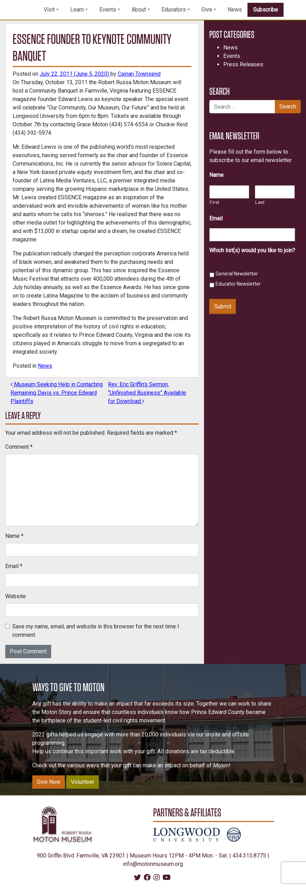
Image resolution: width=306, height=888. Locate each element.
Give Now (48, 782)
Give (206, 9)
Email (13, 566)
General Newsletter (237, 273)
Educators (173, 9)
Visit (49, 9)
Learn (77, 9)
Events (107, 9)
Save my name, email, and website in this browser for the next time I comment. (95, 630)
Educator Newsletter (238, 284)
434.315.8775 (249, 855)
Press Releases (243, 64)
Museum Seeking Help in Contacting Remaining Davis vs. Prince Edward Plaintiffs (57, 393)
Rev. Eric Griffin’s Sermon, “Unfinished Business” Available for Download (147, 393)
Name (14, 536)
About (138, 9)
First (214, 202)
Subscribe (265, 9)
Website (15, 596)
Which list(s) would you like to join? (252, 254)
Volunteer (82, 782)
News (234, 9)
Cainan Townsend (139, 74)
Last (260, 202)
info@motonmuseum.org (153, 864)
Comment (19, 446)
